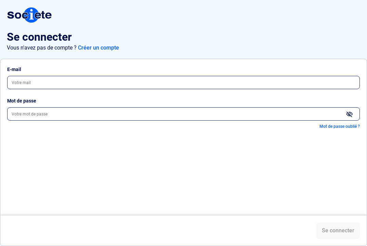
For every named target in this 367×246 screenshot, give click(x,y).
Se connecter (338, 230)
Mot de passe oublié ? (339, 126)
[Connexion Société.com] (29, 15)
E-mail (14, 69)
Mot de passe (21, 101)
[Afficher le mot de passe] (349, 114)
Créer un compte (98, 47)
